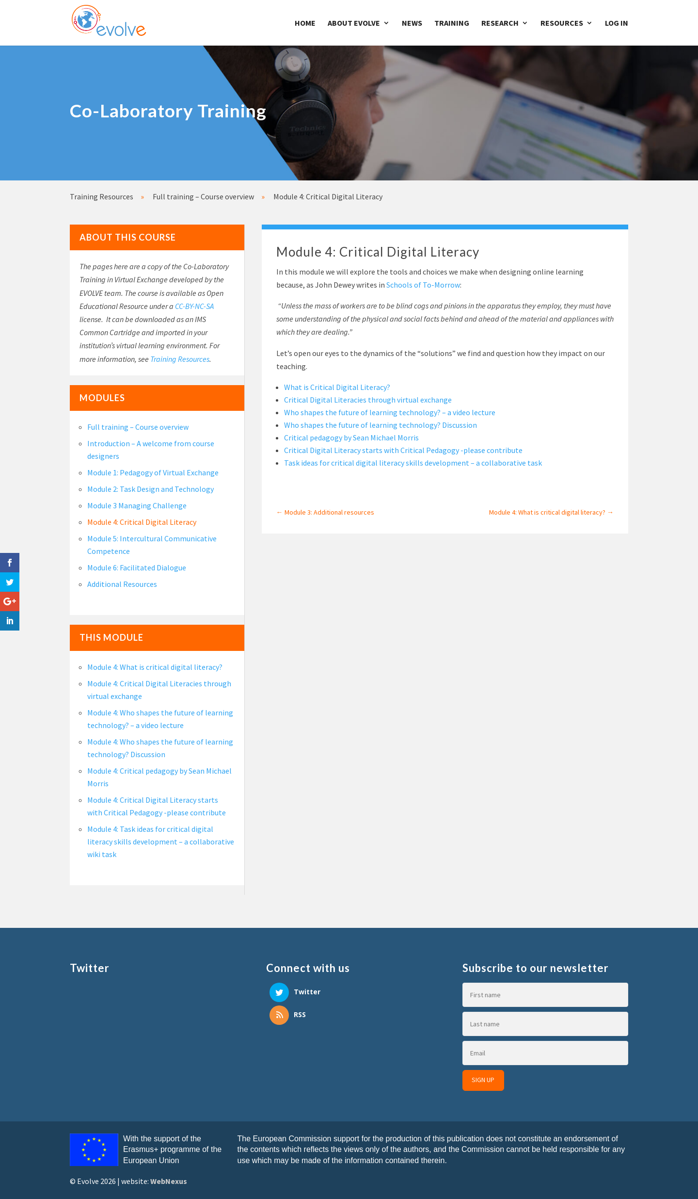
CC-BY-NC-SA (194, 306)
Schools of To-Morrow (423, 285)
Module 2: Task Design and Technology (150, 489)
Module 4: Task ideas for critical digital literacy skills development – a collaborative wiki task (160, 841)
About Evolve (354, 23)
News (412, 23)
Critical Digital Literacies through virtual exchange (368, 400)
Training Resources (179, 359)
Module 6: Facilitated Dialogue (136, 567)
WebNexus (168, 1181)
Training (451, 23)
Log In (616, 23)
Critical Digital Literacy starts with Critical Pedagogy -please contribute (403, 450)
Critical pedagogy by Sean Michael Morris (351, 437)
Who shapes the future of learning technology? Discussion (380, 425)
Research (500, 23)
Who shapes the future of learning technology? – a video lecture (389, 412)
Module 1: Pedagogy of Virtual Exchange (153, 472)
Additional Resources (122, 584)
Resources (561, 23)
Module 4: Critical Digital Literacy (141, 522)
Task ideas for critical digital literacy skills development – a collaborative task (413, 463)
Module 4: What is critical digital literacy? (154, 667)
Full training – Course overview (138, 427)
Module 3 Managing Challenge (137, 505)
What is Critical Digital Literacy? (337, 387)
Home (305, 23)
